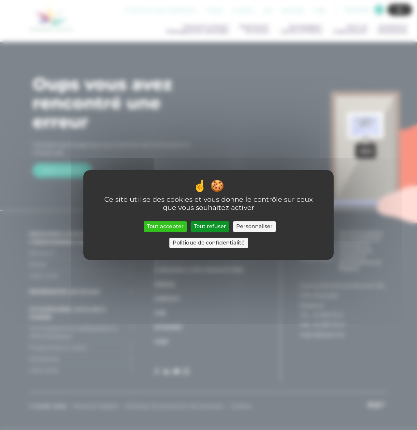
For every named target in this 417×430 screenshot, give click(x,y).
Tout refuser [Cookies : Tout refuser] (210, 226)
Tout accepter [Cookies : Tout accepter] (165, 226)
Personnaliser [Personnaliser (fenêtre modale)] (254, 226)
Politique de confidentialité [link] (209, 243)
